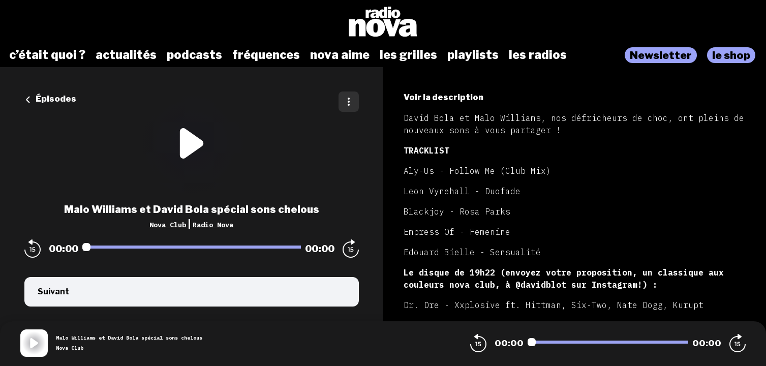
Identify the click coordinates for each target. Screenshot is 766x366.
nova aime (340, 55)
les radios (538, 55)
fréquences (266, 55)
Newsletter (661, 55)
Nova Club (167, 224)
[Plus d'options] (349, 102)
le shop (731, 55)
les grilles (408, 55)
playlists (473, 55)
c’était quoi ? (47, 55)
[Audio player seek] (191, 247)
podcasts (194, 55)
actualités (126, 55)
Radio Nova (213, 224)
